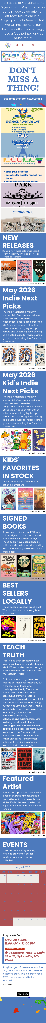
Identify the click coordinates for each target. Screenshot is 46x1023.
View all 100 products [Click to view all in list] (36, 283)
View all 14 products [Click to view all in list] (37, 772)
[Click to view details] (8, 271)
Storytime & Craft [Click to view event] (12, 935)
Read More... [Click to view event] (7, 984)
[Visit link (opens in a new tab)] (23, 98)
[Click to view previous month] (3, 867)
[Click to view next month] (42, 867)
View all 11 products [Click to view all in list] (37, 836)
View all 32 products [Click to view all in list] (37, 368)
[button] (17, 46)
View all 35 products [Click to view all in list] (37, 453)
